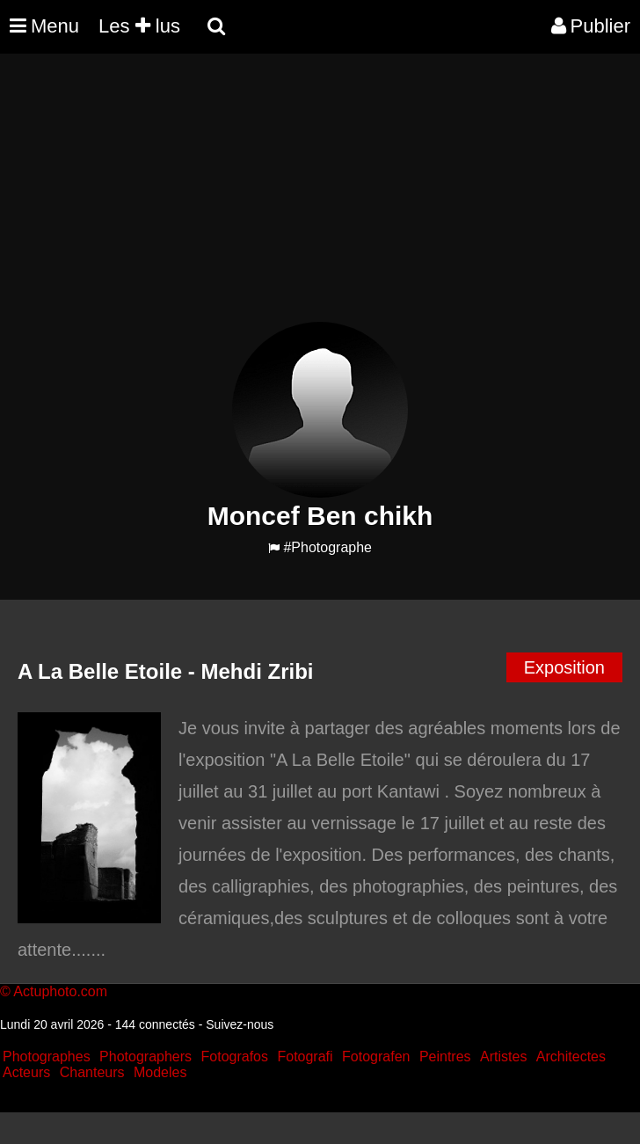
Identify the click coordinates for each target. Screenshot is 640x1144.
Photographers (145, 1056)
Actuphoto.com (60, 991)
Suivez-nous (239, 1024)
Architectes (571, 1056)
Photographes (47, 1056)
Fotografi (304, 1056)
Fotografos (234, 1056)
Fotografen (376, 1056)
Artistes (503, 1056)
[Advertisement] (320, 199)
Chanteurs (92, 1072)
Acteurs (26, 1072)
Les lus (139, 26)
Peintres (445, 1056)
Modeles (160, 1072)
